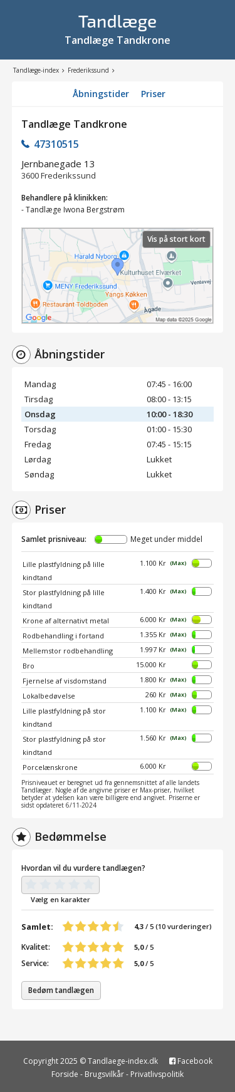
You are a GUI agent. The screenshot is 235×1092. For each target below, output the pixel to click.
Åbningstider (101, 94)
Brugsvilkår (104, 1074)
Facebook (190, 1061)
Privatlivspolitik (157, 1074)
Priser (153, 94)
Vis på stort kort (176, 239)
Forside (64, 1074)
